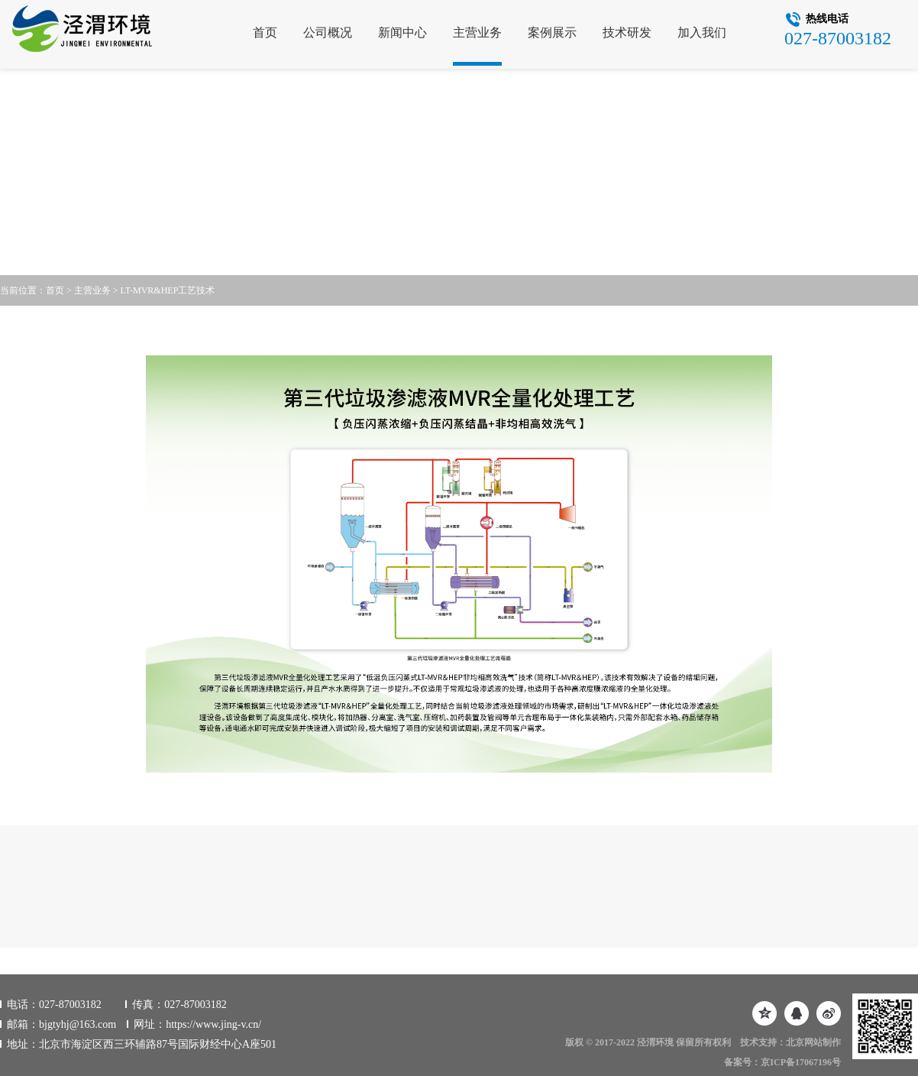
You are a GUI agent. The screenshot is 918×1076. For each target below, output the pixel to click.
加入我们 (701, 32)
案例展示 (552, 32)
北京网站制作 (813, 1042)
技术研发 (627, 32)
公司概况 (327, 32)
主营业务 (477, 32)
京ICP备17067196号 (801, 1062)
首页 (265, 32)
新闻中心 (402, 32)
